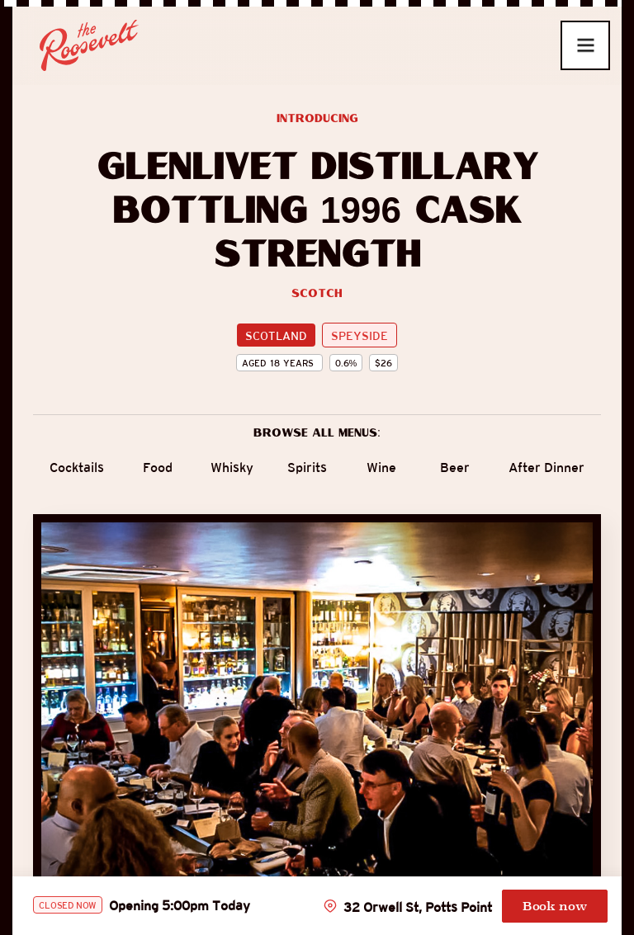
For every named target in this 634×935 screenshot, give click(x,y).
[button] (585, 45)
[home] (82, 45)
